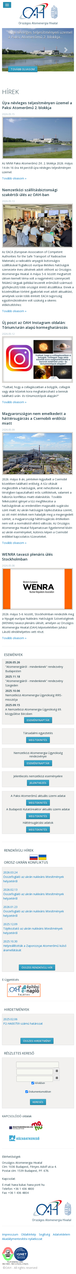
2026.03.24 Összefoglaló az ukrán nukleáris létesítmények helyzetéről (33, 876)
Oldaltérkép (28, 1234)
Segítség (44, 1234)
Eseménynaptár (38, 720)
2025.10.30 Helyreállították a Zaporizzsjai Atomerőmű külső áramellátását (34, 945)
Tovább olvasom (23, 69)
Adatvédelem (61, 1234)
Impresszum (10, 1234)
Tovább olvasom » (14, 178)
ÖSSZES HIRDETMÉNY (37, 1041)
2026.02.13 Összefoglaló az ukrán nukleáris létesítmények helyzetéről (33, 894)
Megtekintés (38, 740)
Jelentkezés (38, 783)
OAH (38, 12)
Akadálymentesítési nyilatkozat (22, 1239)
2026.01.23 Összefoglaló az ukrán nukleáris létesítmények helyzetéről (33, 911)
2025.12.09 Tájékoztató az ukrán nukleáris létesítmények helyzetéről (33, 928)
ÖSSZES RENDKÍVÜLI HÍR (36, 967)
